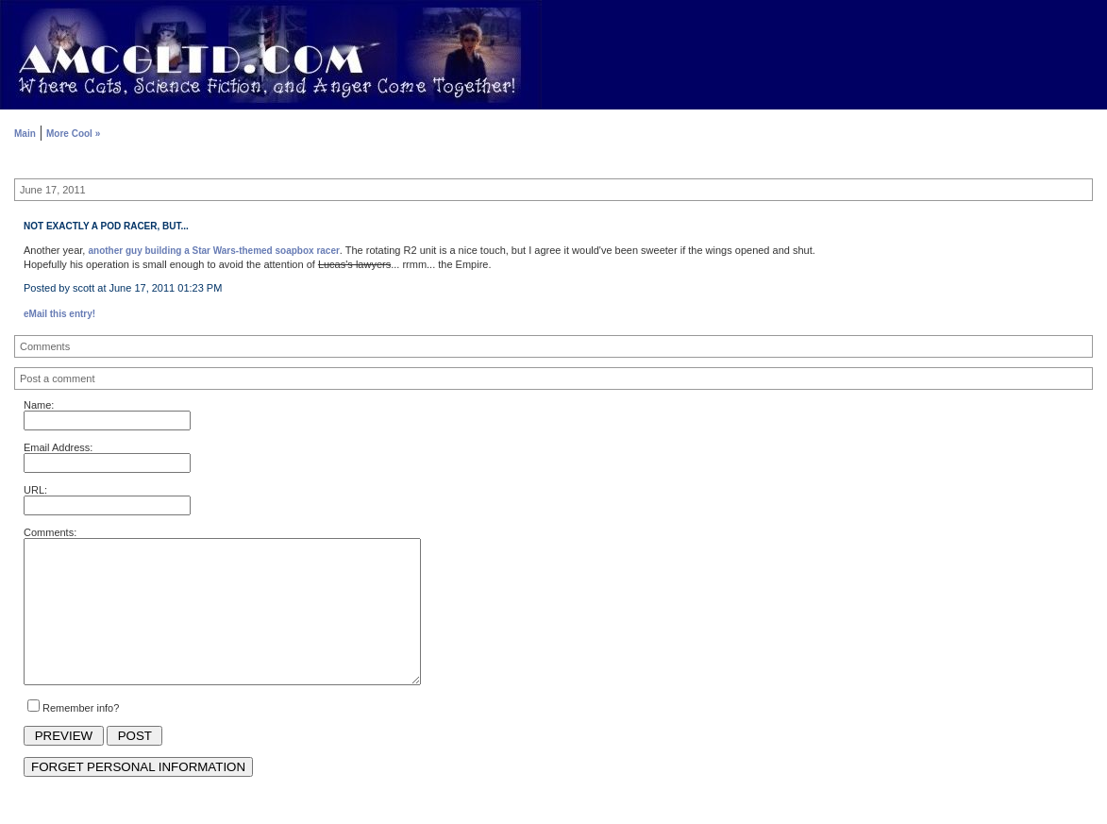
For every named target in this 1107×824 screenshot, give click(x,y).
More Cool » (73, 133)
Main (25, 133)
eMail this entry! (59, 314)
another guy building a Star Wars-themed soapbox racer (214, 250)
